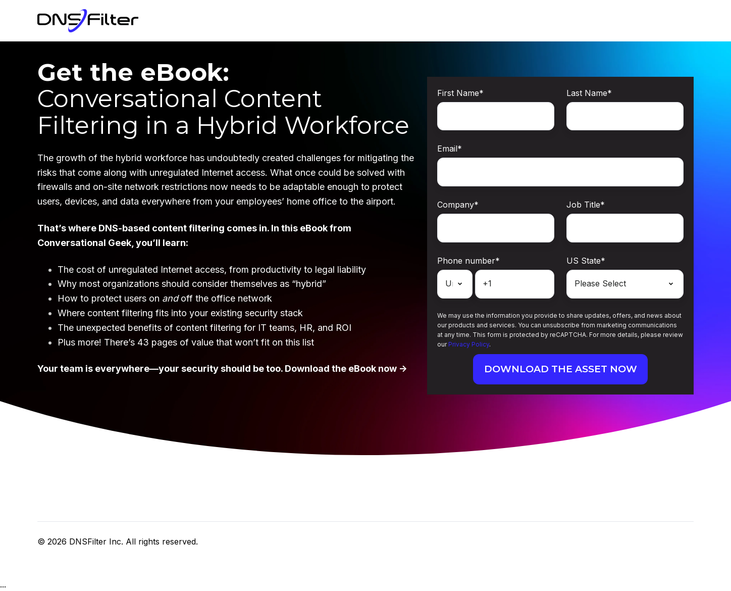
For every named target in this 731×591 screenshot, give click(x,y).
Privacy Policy (468, 344)
